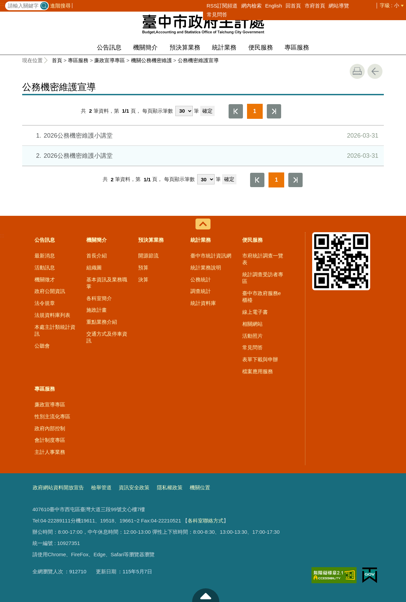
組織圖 (94, 267)
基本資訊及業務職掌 (106, 283)
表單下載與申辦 (260, 359)
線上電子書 (255, 312)
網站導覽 (339, 6)
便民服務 (260, 47)
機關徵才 (44, 279)
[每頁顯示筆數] (184, 111)
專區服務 (297, 47)
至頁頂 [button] (205, 595)
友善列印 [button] (357, 71)
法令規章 (44, 303)
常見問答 (217, 14)
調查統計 (200, 291)
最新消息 (44, 255)
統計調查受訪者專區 (262, 277)
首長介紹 (96, 255)
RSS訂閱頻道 (222, 6)
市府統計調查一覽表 (262, 259)
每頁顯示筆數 (157, 111)
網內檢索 (251, 6)
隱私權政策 (170, 487)
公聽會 (42, 346)
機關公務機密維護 (151, 60)
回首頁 (293, 6)
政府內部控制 (49, 428)
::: (2, 4)
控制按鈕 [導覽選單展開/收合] (203, 224)
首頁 (57, 60)
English (273, 6)
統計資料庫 (203, 303)
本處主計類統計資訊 (54, 330)
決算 (143, 279)
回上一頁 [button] (374, 71)
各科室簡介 (99, 298)
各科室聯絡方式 (205, 520)
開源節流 (148, 255)
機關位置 (200, 487)
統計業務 (224, 47)
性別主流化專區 (52, 416)
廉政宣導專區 (109, 60)
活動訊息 (44, 267)
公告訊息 (109, 47)
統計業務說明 (205, 267)
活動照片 (252, 336)
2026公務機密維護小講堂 (202, 135)
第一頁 (236, 111)
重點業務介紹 (101, 322)
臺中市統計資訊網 (210, 255)
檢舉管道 (101, 487)
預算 (143, 267)
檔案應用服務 (257, 371)
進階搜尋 (60, 5)
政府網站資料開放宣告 (58, 487)
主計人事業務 (49, 452)
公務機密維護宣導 (198, 60)
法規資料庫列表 (52, 315)
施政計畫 (96, 310)
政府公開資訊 (49, 291)
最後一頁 (274, 111)
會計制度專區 (49, 440)
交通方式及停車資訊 (106, 337)
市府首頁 (315, 6)
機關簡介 (145, 47)
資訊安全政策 (134, 487)
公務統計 (200, 279)
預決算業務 (185, 47)
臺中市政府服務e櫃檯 (261, 296)
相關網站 (252, 324)
